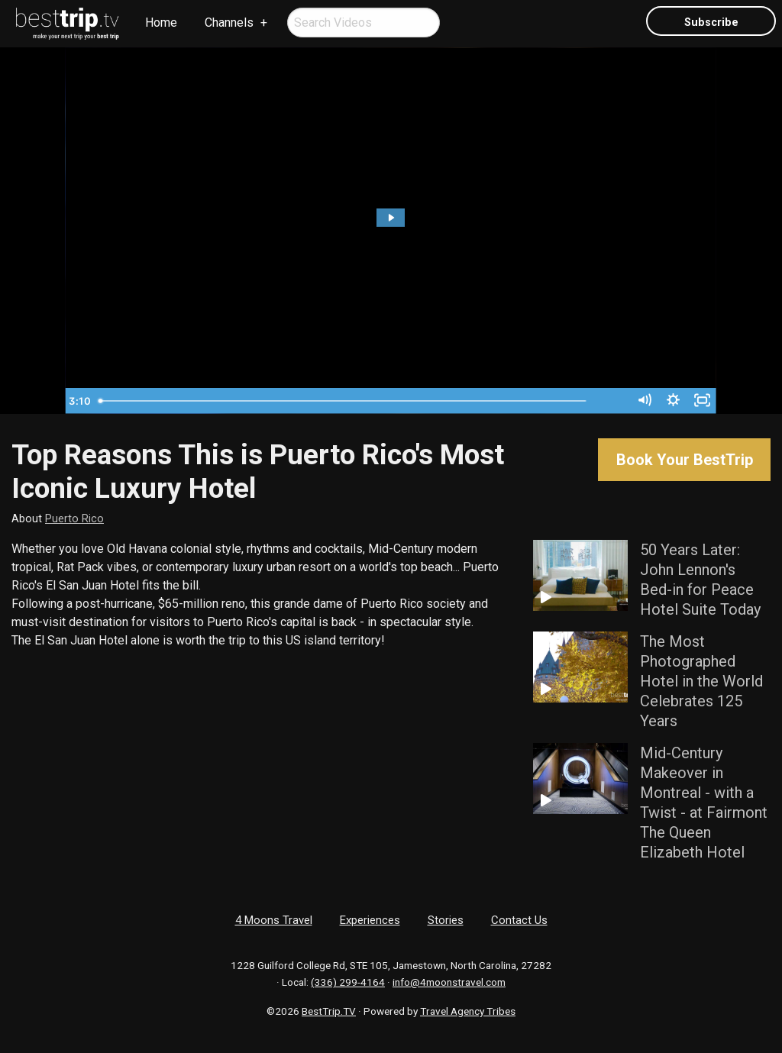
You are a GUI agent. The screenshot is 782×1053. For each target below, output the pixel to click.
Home (161, 22)
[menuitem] (68, 23)
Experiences (370, 920)
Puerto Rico (74, 518)
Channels (229, 22)
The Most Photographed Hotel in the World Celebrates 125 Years (701, 681)
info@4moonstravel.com (449, 982)
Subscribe (711, 22)
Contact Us (519, 920)
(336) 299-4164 (348, 982)
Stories (446, 920)
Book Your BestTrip (684, 460)
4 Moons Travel (273, 920)
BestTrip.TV (329, 1011)
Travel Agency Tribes (467, 1011)
